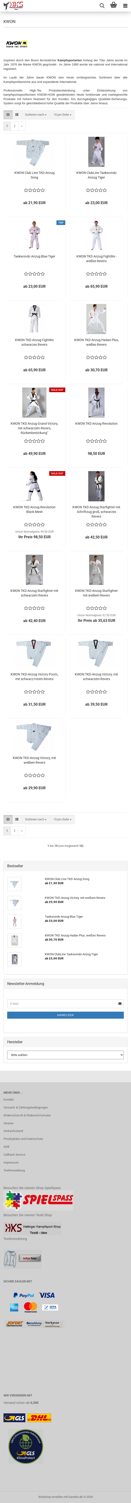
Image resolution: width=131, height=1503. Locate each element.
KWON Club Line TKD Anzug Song (34, 175)
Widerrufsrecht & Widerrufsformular (27, 1115)
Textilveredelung (14, 1170)
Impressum (11, 1162)
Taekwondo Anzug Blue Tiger (34, 256)
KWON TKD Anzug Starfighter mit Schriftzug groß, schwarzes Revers (96, 511)
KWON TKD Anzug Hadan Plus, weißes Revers (96, 342)
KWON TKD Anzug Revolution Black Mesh (34, 509)
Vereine (8, 1123)
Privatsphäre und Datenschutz (23, 1139)
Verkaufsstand (13, 1131)
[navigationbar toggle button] (125, 6)
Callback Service (14, 1154)
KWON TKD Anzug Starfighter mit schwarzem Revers (34, 593)
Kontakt (8, 1099)
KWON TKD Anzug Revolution (96, 423)
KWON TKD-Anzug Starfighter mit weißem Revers (96, 593)
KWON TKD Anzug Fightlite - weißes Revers (96, 258)
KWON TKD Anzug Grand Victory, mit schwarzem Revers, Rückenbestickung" (34, 428)
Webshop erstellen (50, 1497)
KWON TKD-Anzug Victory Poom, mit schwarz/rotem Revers (34, 676)
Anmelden (65, 1015)
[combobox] (36, 114)
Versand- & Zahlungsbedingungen (25, 1107)
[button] (8, 114)
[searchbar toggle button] (102, 6)
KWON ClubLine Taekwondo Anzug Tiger (96, 175)
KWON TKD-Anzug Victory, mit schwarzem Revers (96, 676)
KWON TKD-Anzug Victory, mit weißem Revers (34, 760)
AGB (6, 1146)
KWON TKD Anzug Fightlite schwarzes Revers (34, 342)
